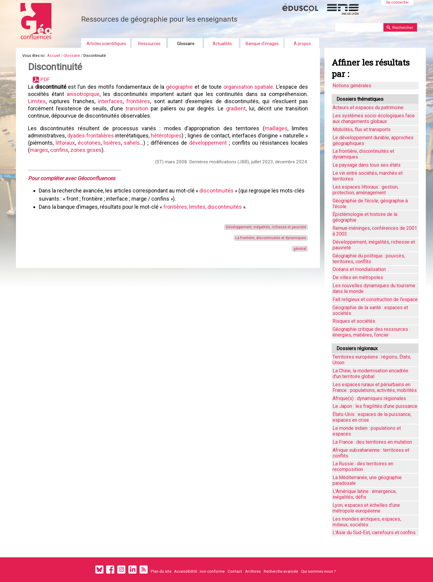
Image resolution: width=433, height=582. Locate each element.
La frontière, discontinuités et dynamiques (270, 238)
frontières (138, 101)
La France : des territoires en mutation (372, 442)
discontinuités (217, 190)
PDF (45, 79)
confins (59, 150)
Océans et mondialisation (359, 269)
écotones (89, 143)
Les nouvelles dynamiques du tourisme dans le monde (374, 288)
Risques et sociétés (354, 321)
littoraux (65, 143)
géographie (179, 87)
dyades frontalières (90, 135)
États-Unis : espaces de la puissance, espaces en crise (372, 417)
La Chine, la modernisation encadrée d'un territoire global (370, 373)
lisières (112, 143)
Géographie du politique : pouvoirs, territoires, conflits (369, 258)
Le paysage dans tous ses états (367, 165)
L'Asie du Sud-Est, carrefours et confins (374, 532)
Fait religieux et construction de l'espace (375, 299)
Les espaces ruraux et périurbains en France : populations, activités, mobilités (375, 387)
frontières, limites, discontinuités (202, 207)
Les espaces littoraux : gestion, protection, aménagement (365, 190)
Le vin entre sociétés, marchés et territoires (368, 176)
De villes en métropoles (358, 277)
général (299, 249)
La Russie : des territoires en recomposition (363, 466)
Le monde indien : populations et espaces (367, 431)
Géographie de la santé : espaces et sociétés (370, 310)
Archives (253, 571)
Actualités (222, 43)
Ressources (149, 43)
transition (137, 108)
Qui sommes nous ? (318, 571)
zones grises (86, 150)
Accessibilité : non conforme (199, 571)
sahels (132, 143)
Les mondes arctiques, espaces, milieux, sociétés (367, 522)
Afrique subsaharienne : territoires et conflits (371, 453)
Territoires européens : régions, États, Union (372, 359)
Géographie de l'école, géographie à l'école (370, 203)
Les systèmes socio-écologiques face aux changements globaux (374, 118)
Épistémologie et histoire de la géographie (365, 217)
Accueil (53, 55)
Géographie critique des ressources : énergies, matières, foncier (371, 332)
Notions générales (352, 85)
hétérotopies (166, 135)
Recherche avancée (281, 571)
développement (209, 143)
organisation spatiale (248, 87)
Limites (37, 101)
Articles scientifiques (106, 43)
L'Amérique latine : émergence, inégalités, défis (365, 494)
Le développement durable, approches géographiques (373, 140)
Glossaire (186, 43)
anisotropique (83, 94)
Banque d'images (262, 43)
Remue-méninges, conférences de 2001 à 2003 (375, 231)
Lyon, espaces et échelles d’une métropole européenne (366, 508)
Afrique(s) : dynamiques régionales (369, 398)
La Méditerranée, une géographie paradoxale (367, 480)
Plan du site (161, 571)
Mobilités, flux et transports (362, 129)
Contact (235, 571)
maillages (276, 128)
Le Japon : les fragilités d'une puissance (375, 406)
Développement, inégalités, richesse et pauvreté (266, 227)
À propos (302, 43)
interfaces (110, 101)
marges (39, 150)
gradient (236, 108)
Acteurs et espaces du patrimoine (368, 107)
